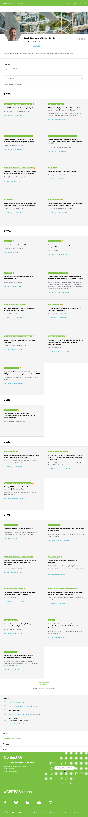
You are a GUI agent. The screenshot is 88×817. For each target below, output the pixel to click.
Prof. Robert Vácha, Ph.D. (32, 9)
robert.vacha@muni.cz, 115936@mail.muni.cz (23, 706)
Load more (44, 684)
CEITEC (6, 9)
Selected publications (12, 738)
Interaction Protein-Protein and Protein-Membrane (24, 714)
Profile (5, 733)
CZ (75, 3)
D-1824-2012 (36, 46)
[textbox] (44, 78)
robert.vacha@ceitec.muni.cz (18, 702)
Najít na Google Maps (16, 724)
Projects (6, 744)
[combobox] (44, 78)
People (20, 9)
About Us (13, 9)
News (5, 749)
